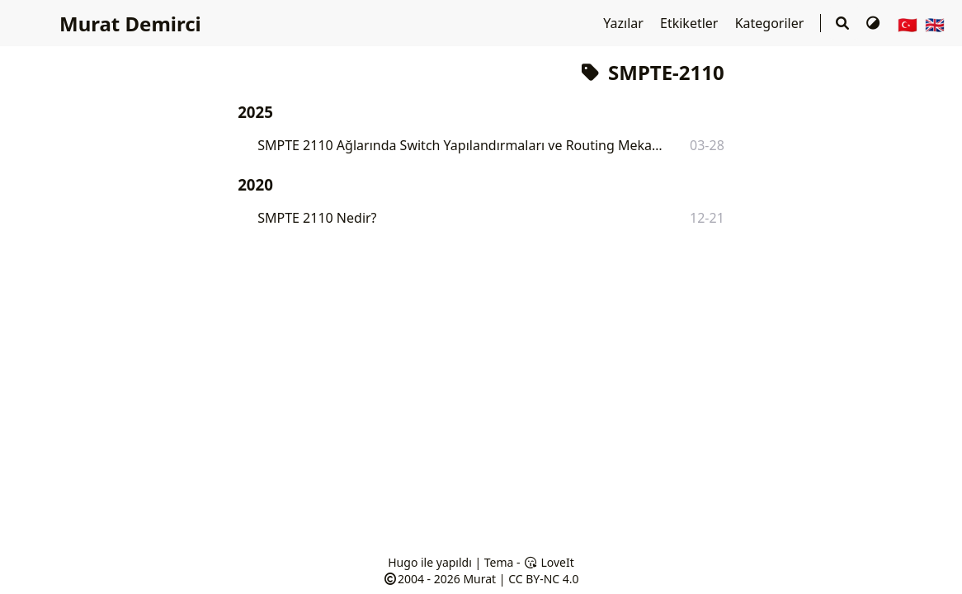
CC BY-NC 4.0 (543, 579)
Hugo (402, 562)
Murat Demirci (130, 23)
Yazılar (625, 23)
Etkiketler (691, 23)
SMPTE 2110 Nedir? (316, 218)
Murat (479, 579)
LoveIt (548, 562)
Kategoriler (771, 23)
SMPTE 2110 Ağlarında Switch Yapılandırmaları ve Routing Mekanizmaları (461, 145)
